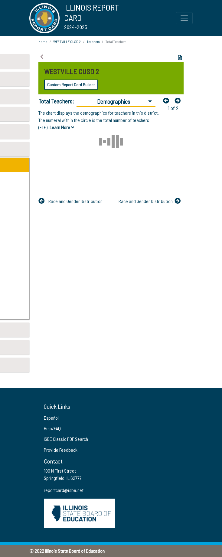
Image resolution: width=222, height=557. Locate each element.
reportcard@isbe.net (63, 490)
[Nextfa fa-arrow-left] (179, 100)
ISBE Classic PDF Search (66, 439)
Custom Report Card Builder (71, 84)
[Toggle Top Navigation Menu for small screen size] (184, 18)
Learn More (62, 127)
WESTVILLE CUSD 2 (67, 41)
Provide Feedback (60, 450)
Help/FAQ (52, 428)
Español (51, 418)
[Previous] (167, 100)
